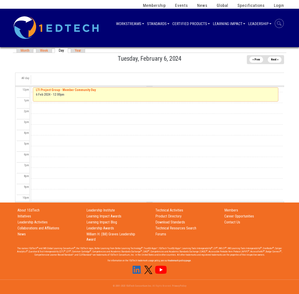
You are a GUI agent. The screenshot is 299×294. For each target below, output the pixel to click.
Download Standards (170, 222)
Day (63, 50)
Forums (160, 234)
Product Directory (168, 216)
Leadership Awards (100, 228)
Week (44, 50)
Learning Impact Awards (103, 216)
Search (279, 24)
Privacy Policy (179, 286)
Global (222, 5)
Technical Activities (169, 210)
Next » (274, 59)
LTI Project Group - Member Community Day (66, 90)
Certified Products (189, 24)
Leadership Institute (100, 210)
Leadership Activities (32, 222)
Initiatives (24, 216)
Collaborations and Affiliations (38, 228)
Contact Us (232, 222)
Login (279, 5)
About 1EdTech (28, 210)
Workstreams (128, 24)
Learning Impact (227, 24)
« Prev (256, 59)
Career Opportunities (239, 216)
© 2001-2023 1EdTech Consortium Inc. (132, 286)
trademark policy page (179, 260)
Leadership (258, 24)
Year (78, 50)
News (202, 5)
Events (181, 5)
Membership (154, 5)
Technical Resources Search (175, 228)
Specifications (251, 5)
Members (231, 210)
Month (24, 50)
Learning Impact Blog (101, 222)
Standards (157, 24)
